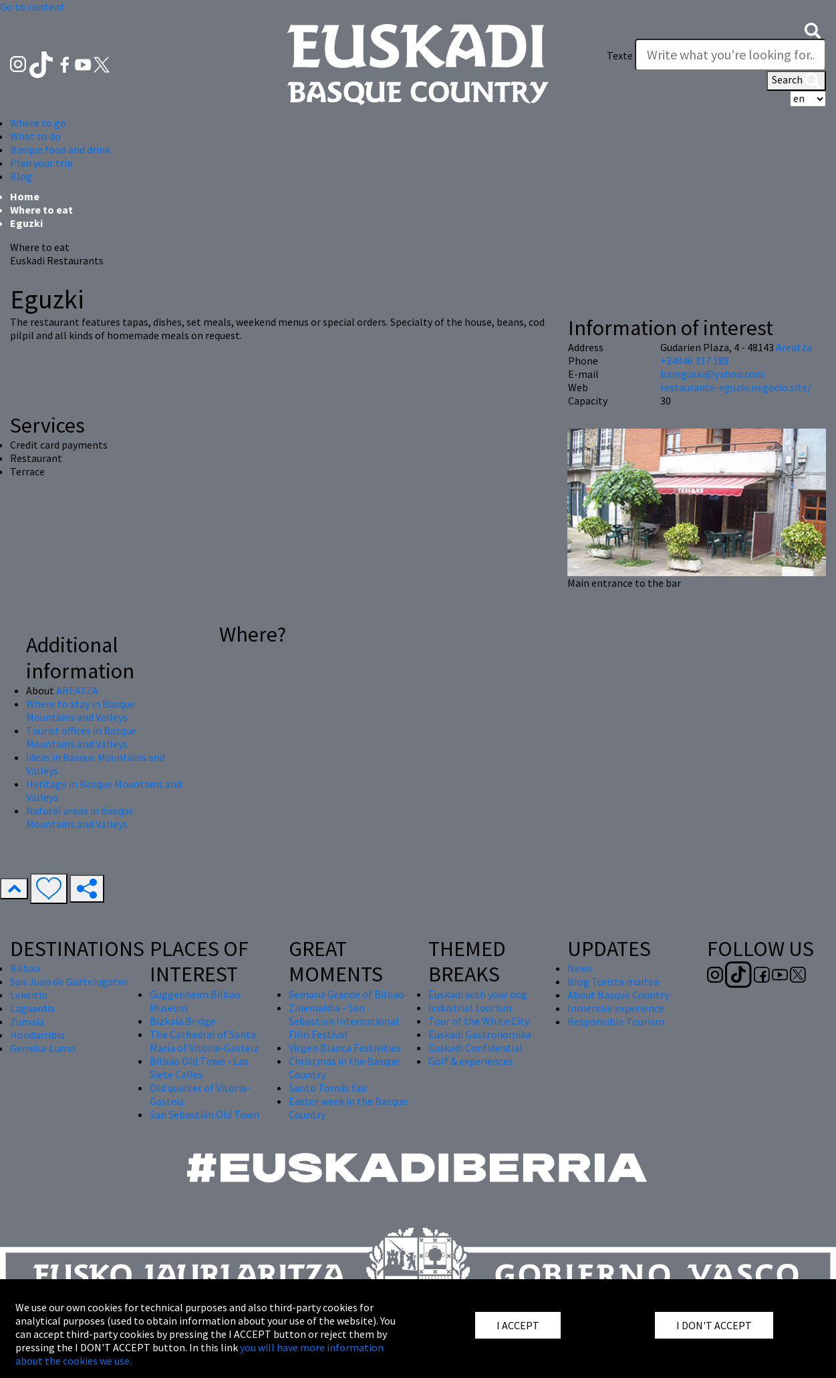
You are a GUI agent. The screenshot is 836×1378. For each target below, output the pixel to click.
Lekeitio (28, 994)
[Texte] (730, 55)
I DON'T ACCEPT (714, 1325)
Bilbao (25, 968)
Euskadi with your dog (477, 994)
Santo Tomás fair (328, 1087)
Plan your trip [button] (41, 163)
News (579, 968)
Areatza (794, 347)
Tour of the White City (478, 1020)
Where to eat (41, 209)
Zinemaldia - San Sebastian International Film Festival (344, 1021)
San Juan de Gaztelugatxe (69, 981)
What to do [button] (35, 136)
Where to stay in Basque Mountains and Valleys (80, 710)
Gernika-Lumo (43, 1048)
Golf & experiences (470, 1061)
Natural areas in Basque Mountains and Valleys (80, 817)
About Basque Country (618, 994)
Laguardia (32, 1008)
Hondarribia (37, 1035)
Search (796, 81)
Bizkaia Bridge (182, 1020)
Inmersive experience (615, 1008)
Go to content (32, 6)
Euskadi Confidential (475, 1047)
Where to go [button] (38, 123)
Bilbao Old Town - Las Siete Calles (199, 1067)
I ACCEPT (518, 1325)
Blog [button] (21, 176)
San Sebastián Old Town (204, 1114)
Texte (620, 55)
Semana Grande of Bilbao (346, 994)
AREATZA (77, 690)
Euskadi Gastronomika (479, 1034)
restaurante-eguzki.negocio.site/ (735, 387)
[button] (813, 29)
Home (24, 196)
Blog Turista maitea (613, 981)
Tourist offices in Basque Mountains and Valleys (81, 737)
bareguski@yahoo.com (712, 374)
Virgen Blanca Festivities (345, 1047)
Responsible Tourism (615, 1021)
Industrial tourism (470, 1007)
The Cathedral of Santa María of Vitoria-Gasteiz (204, 1040)
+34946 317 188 (694, 360)
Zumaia (27, 1021)
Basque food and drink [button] (60, 149)
